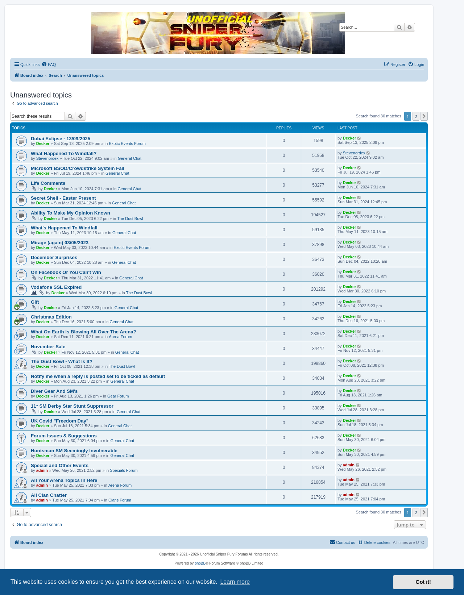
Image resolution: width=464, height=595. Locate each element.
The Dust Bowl (130, 218)
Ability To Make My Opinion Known (70, 213)
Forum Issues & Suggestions (64, 435)
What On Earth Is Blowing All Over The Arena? (83, 331)
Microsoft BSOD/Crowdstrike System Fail (77, 168)
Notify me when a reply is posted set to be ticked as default (98, 376)
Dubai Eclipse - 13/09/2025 (60, 138)
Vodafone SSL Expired (56, 287)
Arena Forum (120, 336)
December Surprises (54, 257)
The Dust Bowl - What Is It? (61, 361)
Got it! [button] (423, 582)
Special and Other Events (59, 465)
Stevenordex (47, 158)
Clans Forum (119, 500)
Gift (35, 302)
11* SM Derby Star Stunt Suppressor (72, 406)
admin (42, 470)
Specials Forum (123, 470)
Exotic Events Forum (127, 143)
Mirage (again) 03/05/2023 (59, 242)
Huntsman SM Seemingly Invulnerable (74, 450)
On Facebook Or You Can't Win (66, 272)
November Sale (48, 346)
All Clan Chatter (49, 495)
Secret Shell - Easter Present (63, 198)
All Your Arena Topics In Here (64, 480)
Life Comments (48, 183)
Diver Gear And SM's (54, 391)
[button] (424, 116)
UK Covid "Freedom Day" (59, 421)
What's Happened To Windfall (64, 227)
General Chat (129, 158)
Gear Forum (118, 396)
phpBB (200, 563)
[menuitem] (48, 64)
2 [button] (416, 116)
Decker (43, 143)
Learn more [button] (235, 582)
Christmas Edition (51, 317)
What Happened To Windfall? (63, 153)
